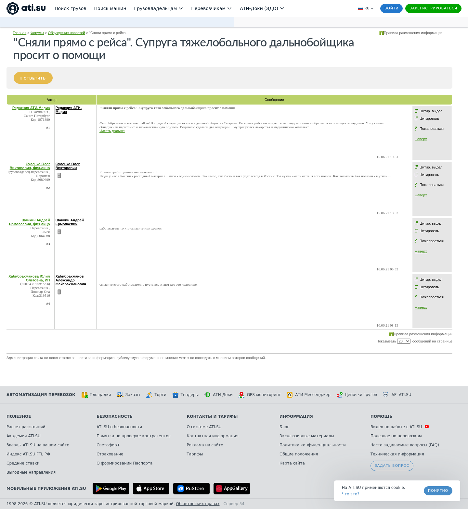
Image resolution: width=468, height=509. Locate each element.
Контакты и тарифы (212, 416)
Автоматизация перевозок (40, 394)
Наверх (421, 139)
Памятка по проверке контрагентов (134, 436)
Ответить (35, 78)
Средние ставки (23, 463)
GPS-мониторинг (260, 395)
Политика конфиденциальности (313, 445)
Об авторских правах (198, 504)
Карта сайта (292, 463)
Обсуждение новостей (66, 33)
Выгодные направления (31, 472)
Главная (19, 33)
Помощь (381, 416)
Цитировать (429, 118)
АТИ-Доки (218, 394)
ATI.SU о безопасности (119, 427)
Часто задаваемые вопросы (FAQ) (404, 445)
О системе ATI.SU (204, 427)
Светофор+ (108, 445)
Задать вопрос (392, 466)
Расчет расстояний (26, 427)
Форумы (37, 33)
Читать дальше (112, 131)
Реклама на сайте (205, 445)
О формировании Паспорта (124, 463)
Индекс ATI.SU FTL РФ (28, 454)
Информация (296, 416)
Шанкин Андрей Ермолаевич (70, 222)
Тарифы (195, 454)
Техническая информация (397, 454)
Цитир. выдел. (431, 111)
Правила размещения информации (413, 33)
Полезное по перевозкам (396, 436)
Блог (284, 427)
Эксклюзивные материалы (307, 436)
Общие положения (299, 454)
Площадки (96, 394)
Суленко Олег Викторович (68, 166)
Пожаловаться (432, 128)
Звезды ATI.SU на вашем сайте (37, 445)
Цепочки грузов (356, 394)
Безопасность (115, 416)
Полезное (18, 416)
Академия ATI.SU (23, 436)
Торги (156, 394)
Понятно (438, 491)
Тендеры (185, 394)
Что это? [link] (350, 494)
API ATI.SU (397, 394)
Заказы (128, 394)
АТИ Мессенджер (309, 395)
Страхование (110, 454)
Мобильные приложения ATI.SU (46, 488)
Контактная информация (212, 436)
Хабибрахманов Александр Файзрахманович (71, 280)
